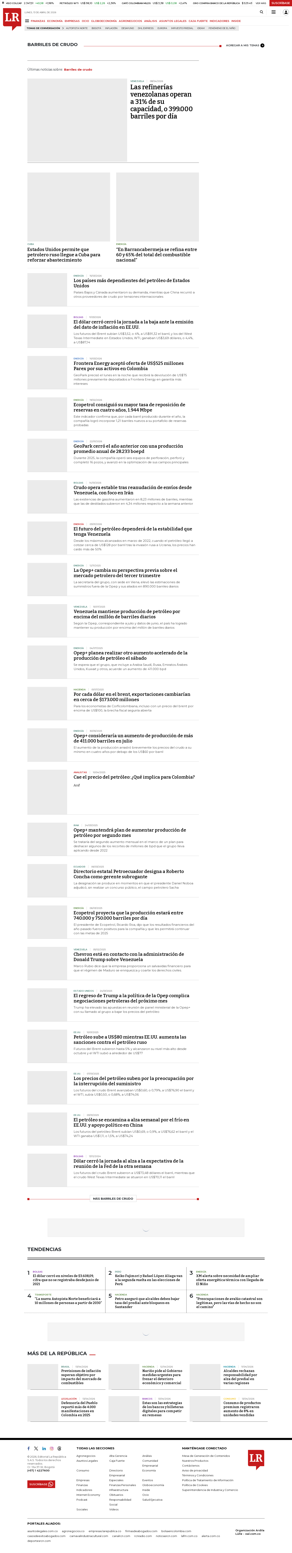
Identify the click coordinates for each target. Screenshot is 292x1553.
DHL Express (146, 28)
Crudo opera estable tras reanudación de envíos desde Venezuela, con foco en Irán (133, 490)
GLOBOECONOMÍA (104, 21)
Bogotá (96, 28)
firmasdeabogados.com (141, 1531)
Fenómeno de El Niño (222, 28)
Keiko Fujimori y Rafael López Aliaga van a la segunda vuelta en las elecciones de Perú (148, 1280)
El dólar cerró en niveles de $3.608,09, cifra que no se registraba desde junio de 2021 (66, 1280)
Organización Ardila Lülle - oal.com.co (249, 1532)
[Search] (261, 12)
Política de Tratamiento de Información (207, 1480)
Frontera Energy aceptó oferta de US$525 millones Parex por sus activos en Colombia (129, 366)
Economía (149, 1470)
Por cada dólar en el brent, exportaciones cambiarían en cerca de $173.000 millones (132, 697)
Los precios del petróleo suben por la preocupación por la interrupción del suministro (134, 1081)
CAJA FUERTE (198, 21)
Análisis (147, 1455)
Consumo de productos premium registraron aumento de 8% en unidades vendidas (242, 1409)
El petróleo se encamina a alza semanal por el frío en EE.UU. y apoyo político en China (131, 1122)
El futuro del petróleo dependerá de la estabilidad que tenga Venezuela (133, 531)
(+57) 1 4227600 (38, 1470)
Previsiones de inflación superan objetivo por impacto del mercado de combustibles (81, 1377)
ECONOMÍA (55, 21)
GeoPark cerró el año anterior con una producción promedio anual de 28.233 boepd (128, 448)
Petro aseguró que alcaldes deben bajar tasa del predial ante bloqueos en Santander (147, 1303)
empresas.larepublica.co (105, 1531)
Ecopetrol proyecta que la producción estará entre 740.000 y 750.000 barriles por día (128, 915)
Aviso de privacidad (195, 1470)
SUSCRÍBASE (281, 3)
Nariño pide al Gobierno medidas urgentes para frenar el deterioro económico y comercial (162, 1377)
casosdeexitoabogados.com (46, 1536)
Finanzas (82, 1485)
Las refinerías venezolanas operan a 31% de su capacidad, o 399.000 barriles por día (161, 101)
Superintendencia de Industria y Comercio (210, 1490)
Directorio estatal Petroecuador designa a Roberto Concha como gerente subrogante (129, 874)
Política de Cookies (195, 1485)
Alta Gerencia (118, 1455)
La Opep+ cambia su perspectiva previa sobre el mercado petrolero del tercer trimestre (125, 573)
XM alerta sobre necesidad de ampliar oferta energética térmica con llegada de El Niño (230, 1280)
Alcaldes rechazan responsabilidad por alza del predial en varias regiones (240, 1377)
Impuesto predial (182, 28)
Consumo (82, 1470)
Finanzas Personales (122, 1485)
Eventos (147, 1480)
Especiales (116, 1480)
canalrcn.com (121, 1536)
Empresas (82, 1480)
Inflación (111, 28)
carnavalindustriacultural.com (89, 1536)
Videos (113, 1509)
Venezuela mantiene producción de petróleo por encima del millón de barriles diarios (127, 614)
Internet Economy (88, 1494)
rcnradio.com (143, 1536)
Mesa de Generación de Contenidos (206, 1455)
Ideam (201, 28)
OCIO (85, 21)
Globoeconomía (153, 1485)
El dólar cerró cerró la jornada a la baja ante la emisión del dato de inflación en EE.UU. (133, 324)
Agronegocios (85, 1455)
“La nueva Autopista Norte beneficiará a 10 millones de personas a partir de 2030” (68, 1301)
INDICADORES (219, 21)
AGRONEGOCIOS (130, 21)
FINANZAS (38, 21)
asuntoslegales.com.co (42, 1531)
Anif (77, 785)
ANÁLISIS (150, 21)
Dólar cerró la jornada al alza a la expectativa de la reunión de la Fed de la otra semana (129, 1163)
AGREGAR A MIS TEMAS (245, 45)
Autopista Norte (77, 28)
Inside (146, 1490)
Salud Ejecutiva (152, 1499)
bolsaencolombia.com (176, 1531)
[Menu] (28, 21)
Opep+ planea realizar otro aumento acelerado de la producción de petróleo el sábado (131, 655)
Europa (162, 28)
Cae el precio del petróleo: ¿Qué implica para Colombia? (134, 777)
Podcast (81, 1499)
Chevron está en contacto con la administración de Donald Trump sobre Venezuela (129, 957)
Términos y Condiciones (197, 1475)
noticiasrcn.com (166, 1536)
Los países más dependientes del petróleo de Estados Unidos (132, 283)
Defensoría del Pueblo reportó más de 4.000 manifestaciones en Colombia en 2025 (79, 1409)
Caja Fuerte (117, 1460)
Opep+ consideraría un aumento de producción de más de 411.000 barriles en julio (133, 738)
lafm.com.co (189, 1536)
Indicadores (84, 1490)
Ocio (145, 1494)
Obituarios (116, 1494)
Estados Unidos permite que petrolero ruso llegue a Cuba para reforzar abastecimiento (63, 255)
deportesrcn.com (39, 1540)
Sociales (82, 1509)
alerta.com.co (211, 1536)
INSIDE (236, 21)
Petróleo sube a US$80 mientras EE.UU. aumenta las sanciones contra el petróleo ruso (130, 1039)
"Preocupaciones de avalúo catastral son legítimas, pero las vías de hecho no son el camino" (229, 1303)
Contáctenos (190, 1465)
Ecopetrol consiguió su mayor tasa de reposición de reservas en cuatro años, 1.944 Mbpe (129, 407)
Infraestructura (118, 1490)
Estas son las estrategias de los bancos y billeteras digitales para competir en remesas (163, 1409)
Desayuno (127, 28)
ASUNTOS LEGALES (173, 21)
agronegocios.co (73, 1531)
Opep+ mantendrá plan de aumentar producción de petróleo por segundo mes (130, 832)
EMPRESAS (72, 21)
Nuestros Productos (195, 1460)
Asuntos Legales (87, 1460)
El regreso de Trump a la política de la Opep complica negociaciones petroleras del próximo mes (131, 998)
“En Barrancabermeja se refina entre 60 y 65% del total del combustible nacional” (156, 255)
